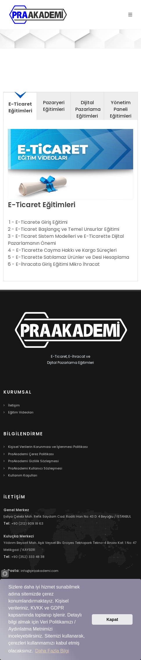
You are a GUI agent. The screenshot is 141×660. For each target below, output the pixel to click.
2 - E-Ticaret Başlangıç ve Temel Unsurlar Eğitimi (63, 229)
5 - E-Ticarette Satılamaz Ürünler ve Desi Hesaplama (68, 257)
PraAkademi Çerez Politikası (31, 454)
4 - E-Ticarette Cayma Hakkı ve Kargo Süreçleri (62, 250)
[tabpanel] (70, 203)
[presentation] (20, 105)
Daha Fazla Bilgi (52, 650)
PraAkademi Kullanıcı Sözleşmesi (35, 468)
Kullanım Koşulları (22, 475)
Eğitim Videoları (20, 412)
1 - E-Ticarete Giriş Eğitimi (38, 222)
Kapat (112, 619)
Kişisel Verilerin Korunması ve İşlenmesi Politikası (48, 446)
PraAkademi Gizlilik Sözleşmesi (33, 461)
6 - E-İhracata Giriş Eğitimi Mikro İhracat (54, 264)
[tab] (20, 108)
